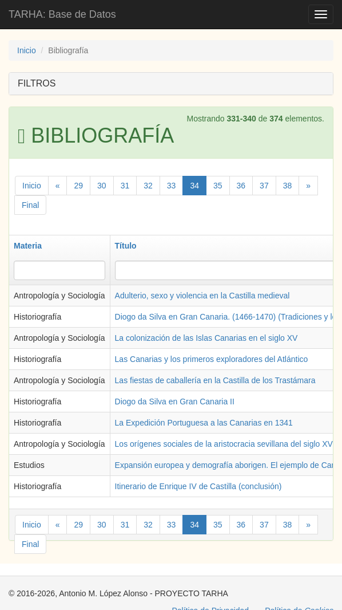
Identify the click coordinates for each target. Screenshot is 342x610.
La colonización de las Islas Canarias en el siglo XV (206, 338)
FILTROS (36, 83)
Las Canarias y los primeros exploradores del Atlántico (211, 359)
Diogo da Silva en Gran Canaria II (174, 401)
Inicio (26, 50)
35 (217, 185)
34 (194, 185)
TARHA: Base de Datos (62, 14)
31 (125, 185)
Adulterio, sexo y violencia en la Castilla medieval (202, 295)
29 (78, 185)
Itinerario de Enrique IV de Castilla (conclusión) (198, 486)
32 (148, 185)
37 (264, 185)
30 (101, 185)
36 (241, 185)
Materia (28, 245)
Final (30, 205)
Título (126, 245)
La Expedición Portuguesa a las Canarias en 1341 (204, 422)
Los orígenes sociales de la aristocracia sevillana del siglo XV (224, 443)
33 (171, 185)
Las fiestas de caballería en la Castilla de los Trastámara (215, 380)
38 (287, 185)
